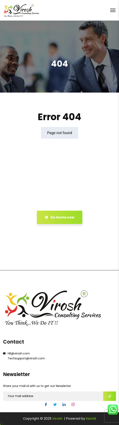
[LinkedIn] (64, 405)
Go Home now (59, 217)
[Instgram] (73, 405)
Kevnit (91, 418)
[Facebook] (46, 405)
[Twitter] (55, 405)
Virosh (57, 418)
